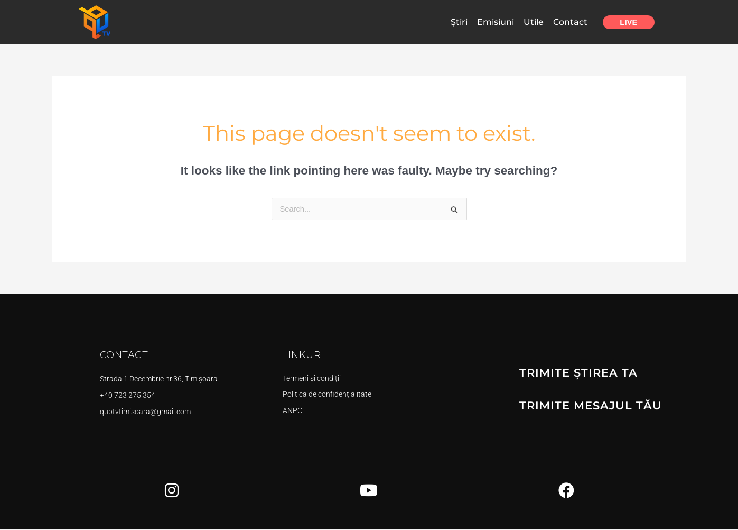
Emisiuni (495, 22)
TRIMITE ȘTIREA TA (575, 373)
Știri (459, 22)
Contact (570, 22)
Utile (534, 22)
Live (628, 21)
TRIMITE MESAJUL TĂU (587, 404)
